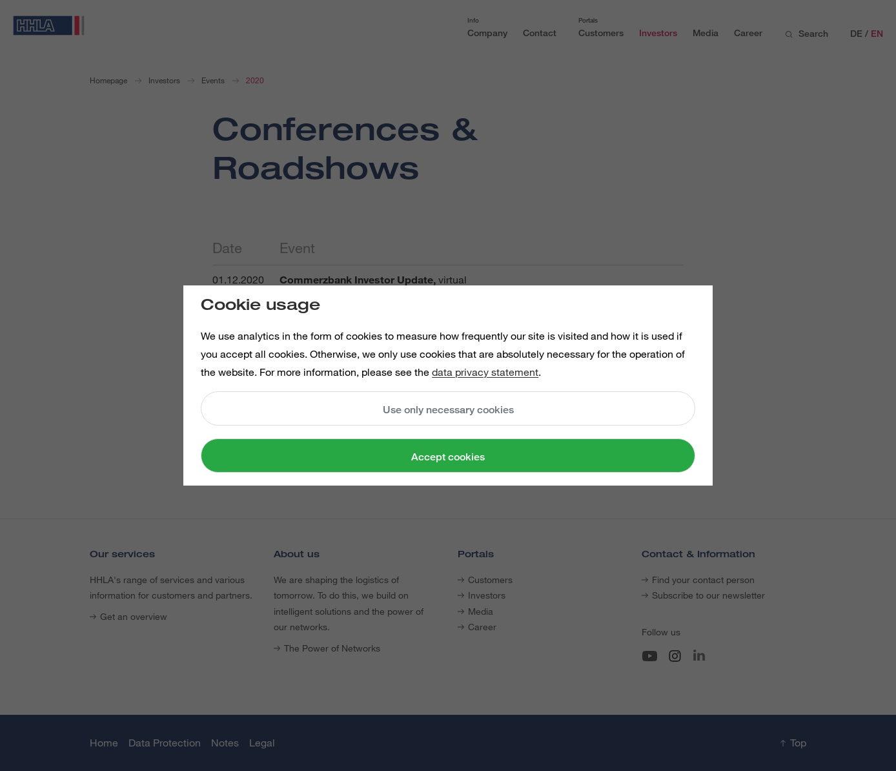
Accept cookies (448, 457)
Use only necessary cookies (448, 410)
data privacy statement (485, 371)
